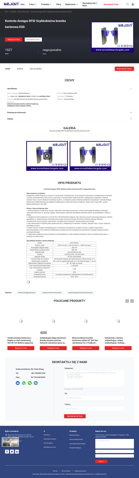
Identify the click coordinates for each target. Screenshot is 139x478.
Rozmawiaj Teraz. (33, 39)
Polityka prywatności (80, 471)
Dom (6, 12)
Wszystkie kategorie (75, 448)
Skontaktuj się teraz (75, 416)
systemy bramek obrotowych (52, 292)
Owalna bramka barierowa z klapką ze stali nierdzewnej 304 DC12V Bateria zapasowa (20, 340)
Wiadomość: (69, 368)
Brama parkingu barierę (76, 439)
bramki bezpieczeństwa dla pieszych (80, 292)
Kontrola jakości (48, 443)
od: (66, 393)
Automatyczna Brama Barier (78, 443)
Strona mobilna (66, 471)
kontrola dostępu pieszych (27, 292)
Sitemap (55, 471)
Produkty (13, 12)
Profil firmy (47, 435)
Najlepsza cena (14, 39)
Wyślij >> (101, 461)
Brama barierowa (23, 12)
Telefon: (68, 404)
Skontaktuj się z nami (50, 447)
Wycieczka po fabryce (50, 439)
